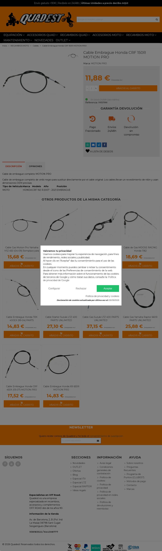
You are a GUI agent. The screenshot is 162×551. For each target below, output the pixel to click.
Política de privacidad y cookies (102, 296)
